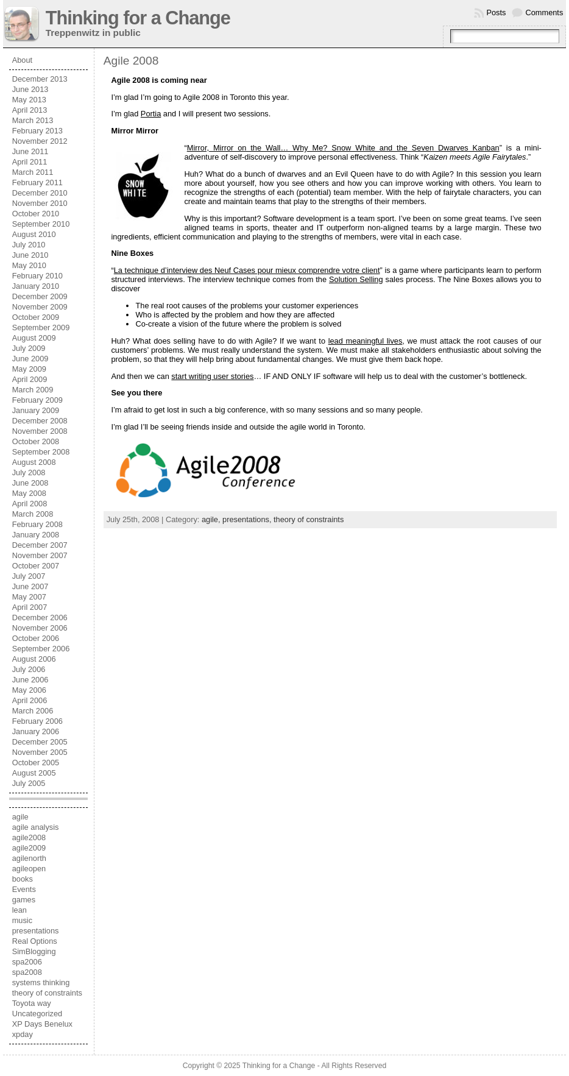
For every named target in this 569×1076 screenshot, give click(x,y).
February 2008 (37, 524)
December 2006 (40, 617)
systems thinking (41, 982)
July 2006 (29, 669)
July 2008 (29, 472)
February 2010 (37, 275)
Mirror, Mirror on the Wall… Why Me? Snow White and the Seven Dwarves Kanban (343, 147)
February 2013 (37, 130)
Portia (151, 113)
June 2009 (30, 358)
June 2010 (30, 255)
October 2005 (36, 762)
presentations (35, 930)
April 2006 (30, 700)
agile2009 (29, 847)
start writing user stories (212, 376)
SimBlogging (34, 951)
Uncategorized (37, 1013)
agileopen (29, 868)
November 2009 (40, 306)
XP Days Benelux (42, 1023)
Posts (496, 12)
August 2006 (34, 659)
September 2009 (41, 327)
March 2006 (33, 710)
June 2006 (30, 679)
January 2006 (36, 731)
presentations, (248, 519)
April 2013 (30, 110)
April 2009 (30, 379)
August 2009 (34, 337)
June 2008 (30, 482)
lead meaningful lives (365, 340)
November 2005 (40, 752)
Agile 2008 (131, 60)
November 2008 (40, 431)
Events (24, 889)
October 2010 (36, 213)
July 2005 (29, 783)
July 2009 (29, 348)
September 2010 (41, 223)
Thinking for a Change (138, 18)
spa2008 (27, 972)
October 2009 (36, 317)
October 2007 (36, 565)
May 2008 (29, 493)
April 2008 (30, 503)
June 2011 (30, 151)
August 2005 (34, 772)
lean (19, 910)
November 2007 (40, 555)
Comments (544, 12)
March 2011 (33, 172)
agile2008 (29, 837)
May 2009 (29, 368)
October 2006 (36, 638)
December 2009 (40, 296)
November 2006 (40, 627)
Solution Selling (356, 279)
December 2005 (40, 741)
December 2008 (40, 420)
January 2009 (36, 410)
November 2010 (40, 203)
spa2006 (27, 961)
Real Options (34, 941)
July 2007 (29, 576)
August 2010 (34, 234)
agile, (212, 519)
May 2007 (29, 596)
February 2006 (37, 721)
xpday (22, 1034)
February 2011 (37, 182)
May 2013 (29, 99)
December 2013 (40, 78)
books (22, 878)
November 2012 (40, 141)
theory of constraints (47, 992)
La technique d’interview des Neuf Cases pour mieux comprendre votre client (247, 270)
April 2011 (30, 161)
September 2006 (41, 648)
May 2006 (29, 690)
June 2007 (30, 586)
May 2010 (29, 265)
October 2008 (36, 441)
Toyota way (31, 1003)
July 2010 (29, 244)
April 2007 (30, 607)
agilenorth (29, 858)
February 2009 (37, 400)
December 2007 (40, 545)
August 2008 (34, 462)
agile (20, 816)
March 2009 (33, 389)
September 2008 (41, 451)
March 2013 (33, 120)
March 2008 (33, 514)
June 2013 (30, 89)
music (22, 920)
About (22, 60)
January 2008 (36, 534)
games (23, 899)
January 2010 (36, 286)
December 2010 (40, 192)
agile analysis (35, 827)
